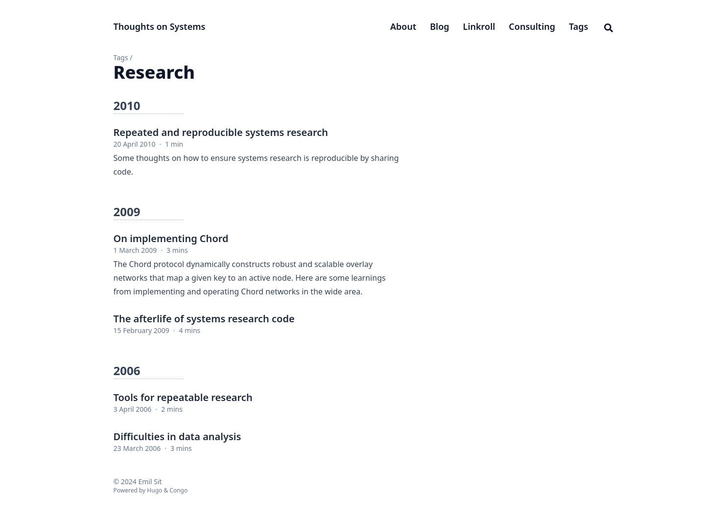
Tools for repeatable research (183, 397)
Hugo (154, 490)
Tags (121, 57)
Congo (178, 490)
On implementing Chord (171, 238)
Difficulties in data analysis (177, 436)
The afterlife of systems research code (204, 318)
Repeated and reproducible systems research (221, 132)
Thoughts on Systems (160, 26)
